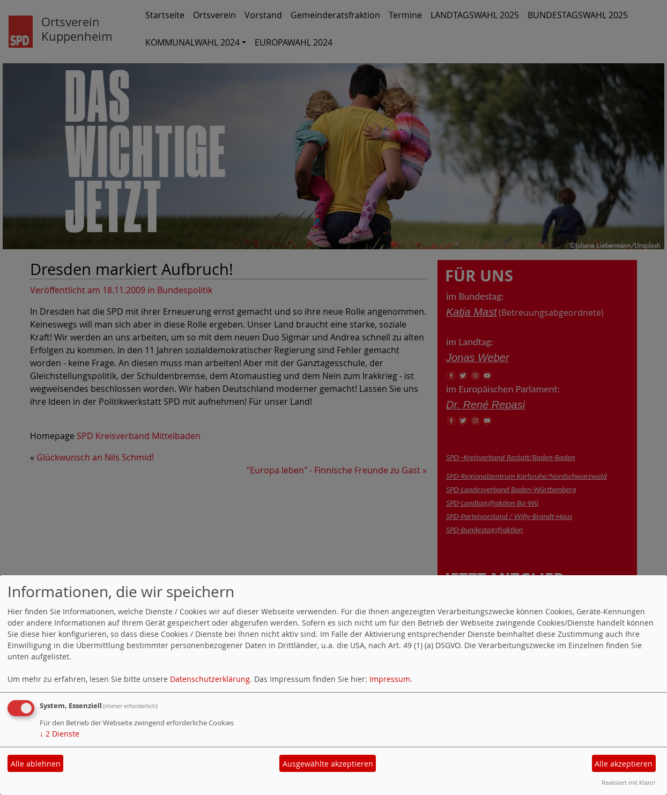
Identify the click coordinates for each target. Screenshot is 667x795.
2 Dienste (59, 734)
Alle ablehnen (36, 764)
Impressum (389, 679)
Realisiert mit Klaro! (628, 782)
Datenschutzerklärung (210, 679)
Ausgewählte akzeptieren (328, 764)
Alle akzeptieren (624, 764)
